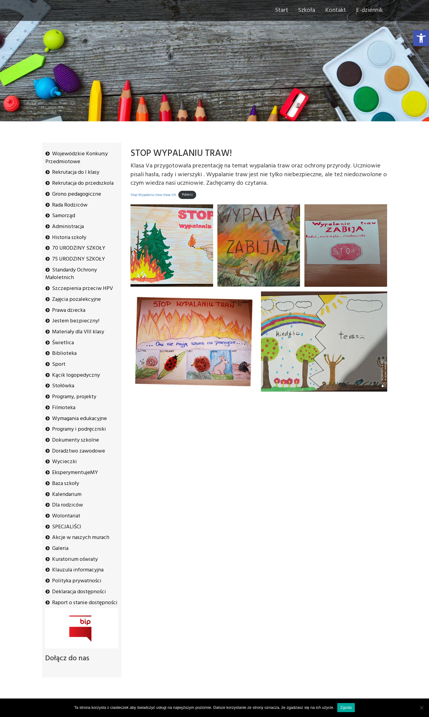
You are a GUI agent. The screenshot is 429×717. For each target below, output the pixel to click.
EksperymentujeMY (75, 472)
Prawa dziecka (68, 310)
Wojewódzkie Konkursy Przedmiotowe (76, 158)
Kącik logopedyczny (76, 375)
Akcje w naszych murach (80, 537)
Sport (58, 364)
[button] (421, 38)
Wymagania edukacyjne (79, 418)
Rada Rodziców (69, 205)
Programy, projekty (74, 396)
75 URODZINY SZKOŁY (78, 259)
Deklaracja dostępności (79, 591)
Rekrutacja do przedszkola (83, 183)
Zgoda (346, 707)
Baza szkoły (65, 483)
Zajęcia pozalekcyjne (76, 299)
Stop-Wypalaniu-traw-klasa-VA (153, 194)
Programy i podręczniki (79, 429)
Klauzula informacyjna (78, 570)
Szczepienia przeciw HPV (82, 288)
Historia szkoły (69, 237)
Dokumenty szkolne (75, 440)
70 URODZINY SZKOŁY (78, 248)
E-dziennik (369, 10)
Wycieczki (64, 461)
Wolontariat (66, 516)
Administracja (68, 226)
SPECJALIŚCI (66, 527)
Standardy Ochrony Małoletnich (71, 274)
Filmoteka (63, 407)
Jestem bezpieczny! (75, 321)
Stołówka (63, 386)
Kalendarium (66, 494)
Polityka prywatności (76, 581)
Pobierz (187, 194)
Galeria (60, 548)
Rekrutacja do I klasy (75, 172)
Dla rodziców (67, 505)
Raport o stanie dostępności (84, 602)
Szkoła (306, 10)
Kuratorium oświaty (75, 559)
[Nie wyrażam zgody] (421, 708)
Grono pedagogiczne (76, 194)
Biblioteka (64, 353)
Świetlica (63, 342)
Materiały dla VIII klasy (78, 332)
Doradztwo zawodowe (78, 451)
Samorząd (63, 215)
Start (281, 10)
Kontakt (335, 10)
